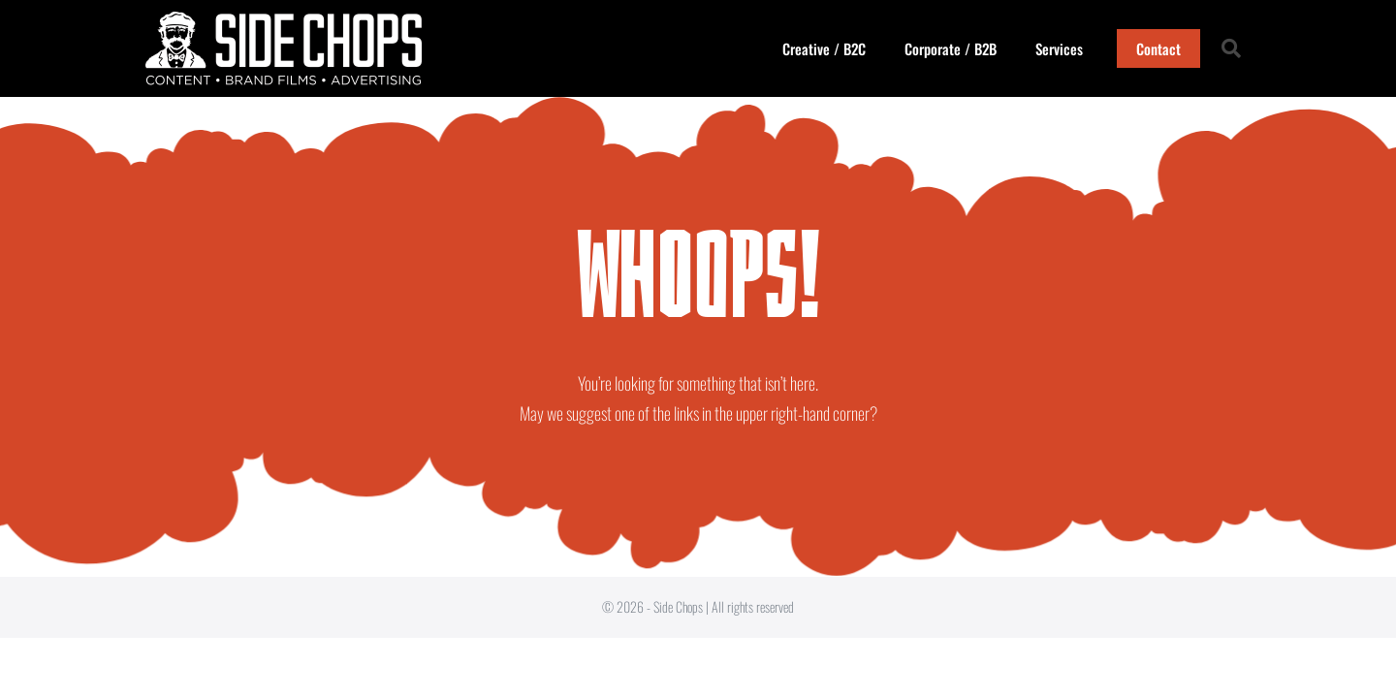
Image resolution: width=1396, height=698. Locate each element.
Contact (1158, 48)
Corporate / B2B (950, 48)
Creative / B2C (824, 48)
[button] (1231, 48)
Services (1059, 48)
